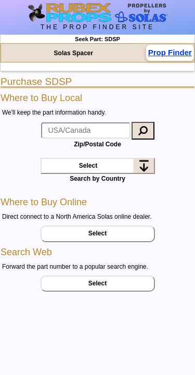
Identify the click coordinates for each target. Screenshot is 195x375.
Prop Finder (170, 52)
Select (88, 165)
